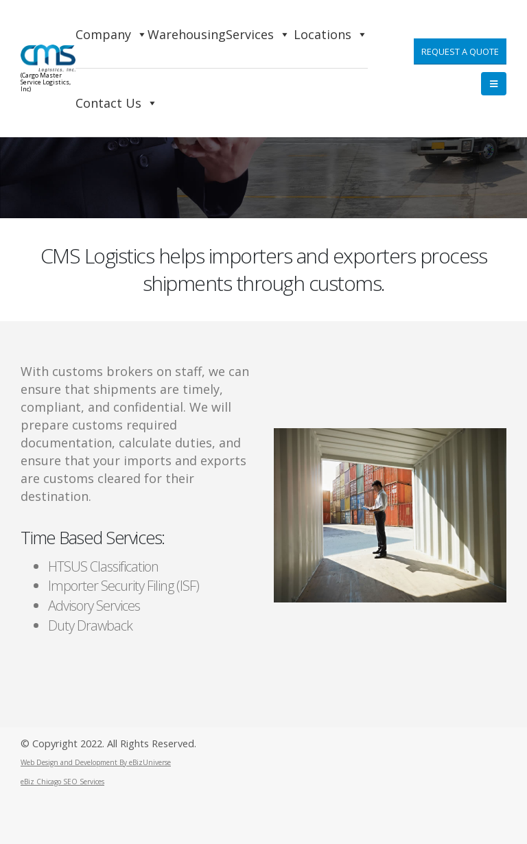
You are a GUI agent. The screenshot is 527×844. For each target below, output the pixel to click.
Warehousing (187, 34)
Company (111, 34)
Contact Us (116, 103)
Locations (331, 34)
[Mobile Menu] (493, 83)
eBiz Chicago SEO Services (62, 781)
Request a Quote (460, 51)
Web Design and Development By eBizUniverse (96, 762)
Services (258, 34)
